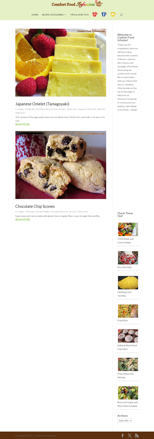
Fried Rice (122, 320)
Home (35, 19)
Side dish (101, 109)
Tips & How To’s (79, 19)
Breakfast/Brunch (44, 109)
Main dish (91, 109)
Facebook (132, 99)
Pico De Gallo (124, 267)
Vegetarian (20, 112)
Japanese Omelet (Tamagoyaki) (42, 103)
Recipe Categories (52, 19)
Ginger (21, 109)
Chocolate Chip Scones (35, 206)
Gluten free (72, 109)
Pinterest (122, 99)
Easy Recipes (60, 109)
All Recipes (31, 109)
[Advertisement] (128, 161)
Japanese (82, 109)
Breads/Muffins (43, 211)
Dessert (73, 211)
